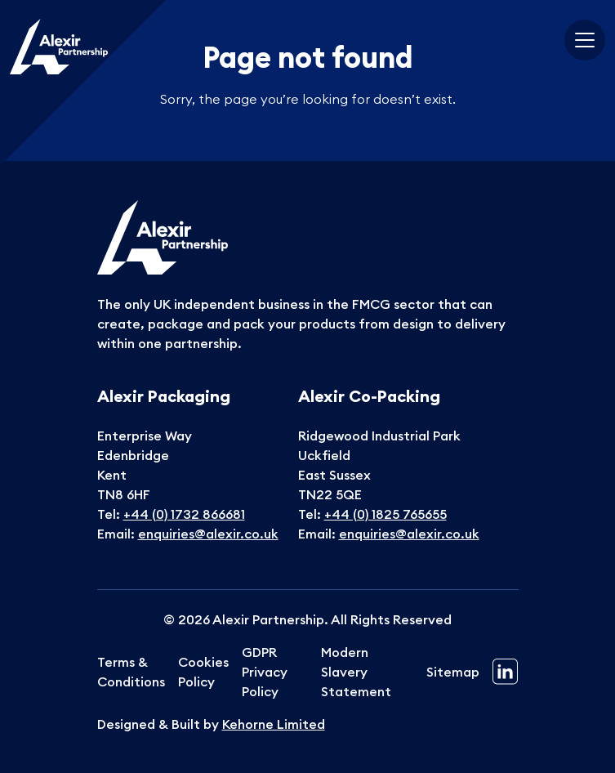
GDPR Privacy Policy (264, 671)
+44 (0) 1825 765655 (385, 514)
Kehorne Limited (273, 724)
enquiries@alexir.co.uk (208, 533)
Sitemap (452, 672)
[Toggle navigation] (584, 40)
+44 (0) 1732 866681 (184, 514)
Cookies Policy (203, 672)
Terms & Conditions (131, 672)
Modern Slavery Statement (356, 671)
